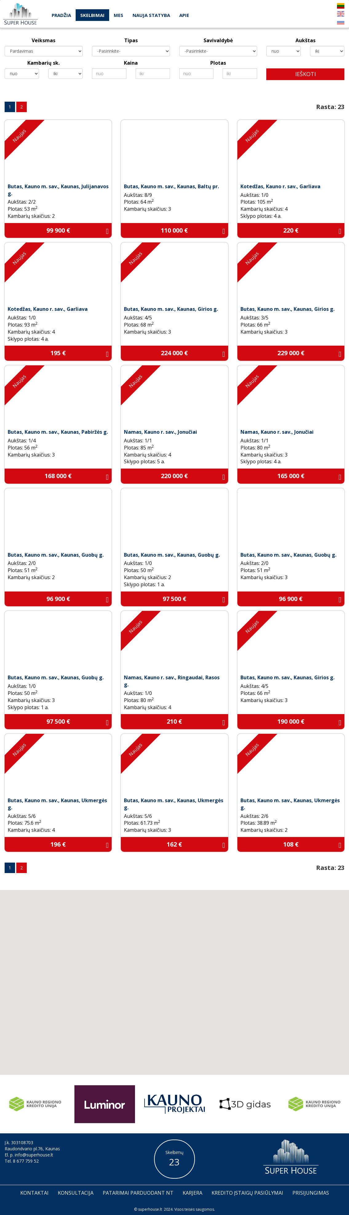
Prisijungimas (310, 1192)
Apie (184, 15)
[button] (184, 998)
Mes (118, 15)
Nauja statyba (151, 15)
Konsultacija (75, 1192)
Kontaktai (34, 1192)
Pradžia (61, 15)
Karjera (192, 1192)
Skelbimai (92, 15)
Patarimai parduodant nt (138, 1192)
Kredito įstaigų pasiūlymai (247, 1192)
